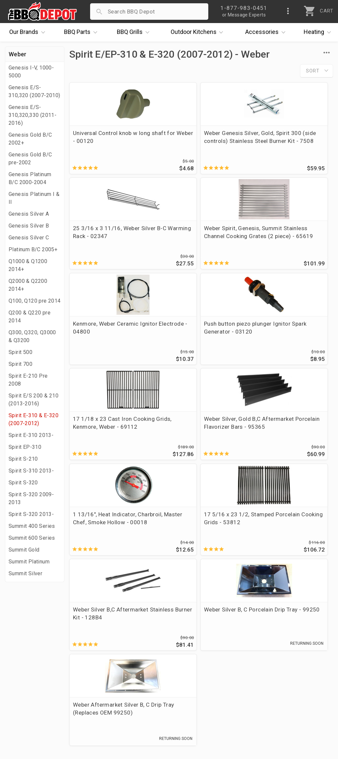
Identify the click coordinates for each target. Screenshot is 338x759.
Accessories (266, 32)
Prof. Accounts (28, 693)
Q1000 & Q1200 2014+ (28, 265)
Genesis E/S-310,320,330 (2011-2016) (32, 115)
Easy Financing (27, 674)
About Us (20, 636)
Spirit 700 (20, 364)
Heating (319, 32)
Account (127, 645)
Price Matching (28, 645)
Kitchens (198, 32)
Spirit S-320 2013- (31, 514)
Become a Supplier (32, 683)
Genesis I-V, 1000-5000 (31, 72)
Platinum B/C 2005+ (33, 249)
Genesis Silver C (29, 237)
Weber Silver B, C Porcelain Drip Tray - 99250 (286, 432)
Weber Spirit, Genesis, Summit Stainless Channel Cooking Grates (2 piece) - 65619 (107, 244)
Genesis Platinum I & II (34, 198)
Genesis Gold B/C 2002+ (30, 139)
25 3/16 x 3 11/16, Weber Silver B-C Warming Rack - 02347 (286, 141)
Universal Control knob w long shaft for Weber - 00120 (111, 137)
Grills (134, 32)
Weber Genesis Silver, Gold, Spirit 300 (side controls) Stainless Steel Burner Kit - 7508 (197, 145)
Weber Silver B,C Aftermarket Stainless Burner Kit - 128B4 (200, 432)
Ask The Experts (303, 589)
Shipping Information (143, 664)
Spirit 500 (20, 352)
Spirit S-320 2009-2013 (31, 498)
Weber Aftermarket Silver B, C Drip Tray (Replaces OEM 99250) (111, 533)
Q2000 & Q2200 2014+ (28, 285)
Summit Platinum (29, 561)
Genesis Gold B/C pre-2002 (30, 158)
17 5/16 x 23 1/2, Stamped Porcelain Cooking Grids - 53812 (108, 436)
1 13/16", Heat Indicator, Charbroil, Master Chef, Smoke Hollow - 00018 (284, 339)
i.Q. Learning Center (34, 655)
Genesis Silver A (29, 214)
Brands (28, 32)
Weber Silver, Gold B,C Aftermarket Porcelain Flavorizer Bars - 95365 (192, 339)
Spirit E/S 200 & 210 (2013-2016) (33, 400)
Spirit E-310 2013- (31, 435)
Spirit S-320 (23, 482)
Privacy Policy (134, 693)
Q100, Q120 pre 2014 (35, 301)
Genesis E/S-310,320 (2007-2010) (34, 91)
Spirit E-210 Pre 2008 (28, 380)
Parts (82, 32)
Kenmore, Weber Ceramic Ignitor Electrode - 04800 (195, 236)
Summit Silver (25, 573)
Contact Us (23, 702)
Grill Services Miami (142, 674)
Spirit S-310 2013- (31, 471)
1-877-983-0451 (247, 657)
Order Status (132, 636)
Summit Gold (24, 550)
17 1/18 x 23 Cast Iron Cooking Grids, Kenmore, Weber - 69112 (105, 339)
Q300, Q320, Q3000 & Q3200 (32, 336)
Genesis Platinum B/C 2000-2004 (30, 178)
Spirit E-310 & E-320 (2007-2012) (33, 419)
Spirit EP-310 (25, 447)
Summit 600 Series (32, 538)
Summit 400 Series (32, 526)
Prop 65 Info (132, 683)
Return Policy (133, 655)
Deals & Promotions (34, 664)
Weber (18, 54)
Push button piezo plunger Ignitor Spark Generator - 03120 (286, 240)
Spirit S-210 (23, 459)
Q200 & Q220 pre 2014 (30, 317)
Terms (124, 702)
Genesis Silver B (29, 226)
